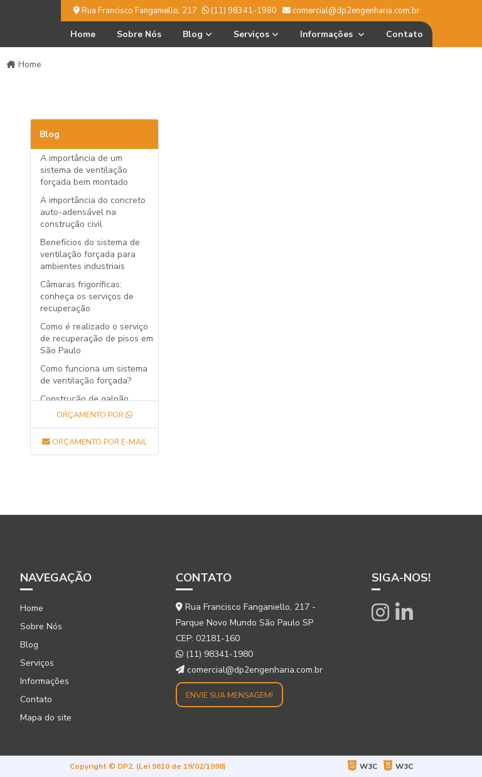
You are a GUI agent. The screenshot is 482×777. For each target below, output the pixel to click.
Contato (404, 34)
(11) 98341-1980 (239, 10)
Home (82, 34)
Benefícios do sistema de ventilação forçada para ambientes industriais (90, 254)
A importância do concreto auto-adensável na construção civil (93, 212)
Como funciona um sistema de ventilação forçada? (93, 375)
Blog (193, 34)
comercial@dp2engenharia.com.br (351, 10)
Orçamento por (94, 414)
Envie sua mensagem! (229, 695)
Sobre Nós (139, 34)
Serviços (251, 34)
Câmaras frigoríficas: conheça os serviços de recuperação (87, 296)
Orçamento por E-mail (94, 441)
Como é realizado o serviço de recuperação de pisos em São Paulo (96, 338)
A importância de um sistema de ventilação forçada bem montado (84, 170)
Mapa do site (46, 718)
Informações (327, 34)
